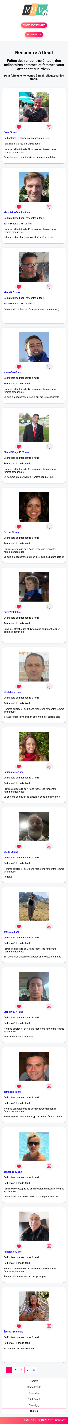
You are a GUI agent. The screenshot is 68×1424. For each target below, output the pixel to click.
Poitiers (34, 1381)
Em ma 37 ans (11, 532)
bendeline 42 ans (13, 1171)
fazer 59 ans (10, 132)
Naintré (34, 1411)
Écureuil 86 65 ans (13, 1331)
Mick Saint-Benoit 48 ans (17, 212)
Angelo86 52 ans (13, 1251)
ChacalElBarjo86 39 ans (16, 452)
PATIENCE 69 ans (13, 612)
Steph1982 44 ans (13, 1011)
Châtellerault (34, 1387)
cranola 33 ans (11, 932)
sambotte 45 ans (13, 1091)
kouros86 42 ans (12, 372)
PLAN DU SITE (45, 1420)
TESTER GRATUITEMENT (34, 25)
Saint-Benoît (34, 1399)
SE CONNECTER (34, 35)
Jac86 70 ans (11, 852)
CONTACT (60, 1420)
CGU (33, 1420)
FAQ (26, 1420)
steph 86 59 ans (12, 692)
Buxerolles (34, 1393)
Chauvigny (34, 1405)
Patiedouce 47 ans (13, 772)
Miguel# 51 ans (12, 292)
